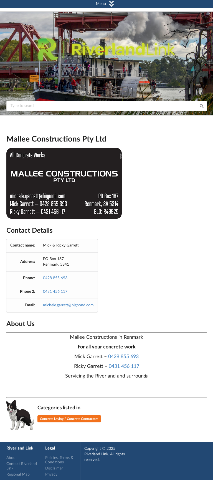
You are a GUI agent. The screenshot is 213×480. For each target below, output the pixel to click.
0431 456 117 (55, 292)
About (11, 458)
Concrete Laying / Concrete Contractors (69, 418)
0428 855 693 (55, 278)
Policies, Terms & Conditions (59, 460)
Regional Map (18, 474)
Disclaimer (54, 468)
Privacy (51, 474)
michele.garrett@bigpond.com (68, 305)
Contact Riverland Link (21, 466)
